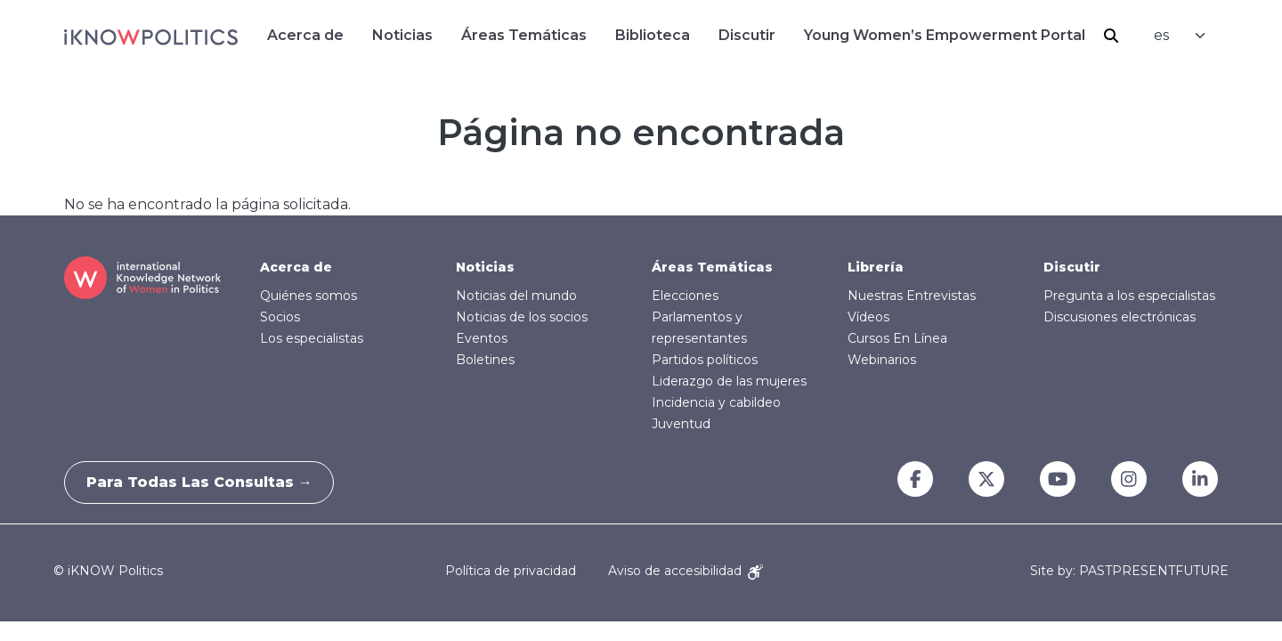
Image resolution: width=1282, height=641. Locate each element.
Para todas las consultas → (205, 482)
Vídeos (868, 317)
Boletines (485, 360)
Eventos (481, 338)
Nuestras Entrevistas (912, 296)
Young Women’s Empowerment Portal (944, 35)
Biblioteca (652, 35)
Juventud (681, 424)
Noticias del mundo (516, 296)
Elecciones (685, 296)
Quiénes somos (308, 296)
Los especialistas (311, 338)
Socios (280, 317)
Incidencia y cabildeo (716, 402)
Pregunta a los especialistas (1129, 296)
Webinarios (882, 360)
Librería (876, 267)
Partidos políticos (705, 360)
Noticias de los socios (522, 317)
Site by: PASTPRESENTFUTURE (1129, 571)
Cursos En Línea (897, 338)
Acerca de (305, 35)
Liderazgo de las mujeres (729, 381)
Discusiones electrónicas (1119, 317)
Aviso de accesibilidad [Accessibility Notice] (685, 571)
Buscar (1111, 35)
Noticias (402, 35)
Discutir (746, 35)
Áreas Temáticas (524, 35)
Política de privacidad (510, 571)
